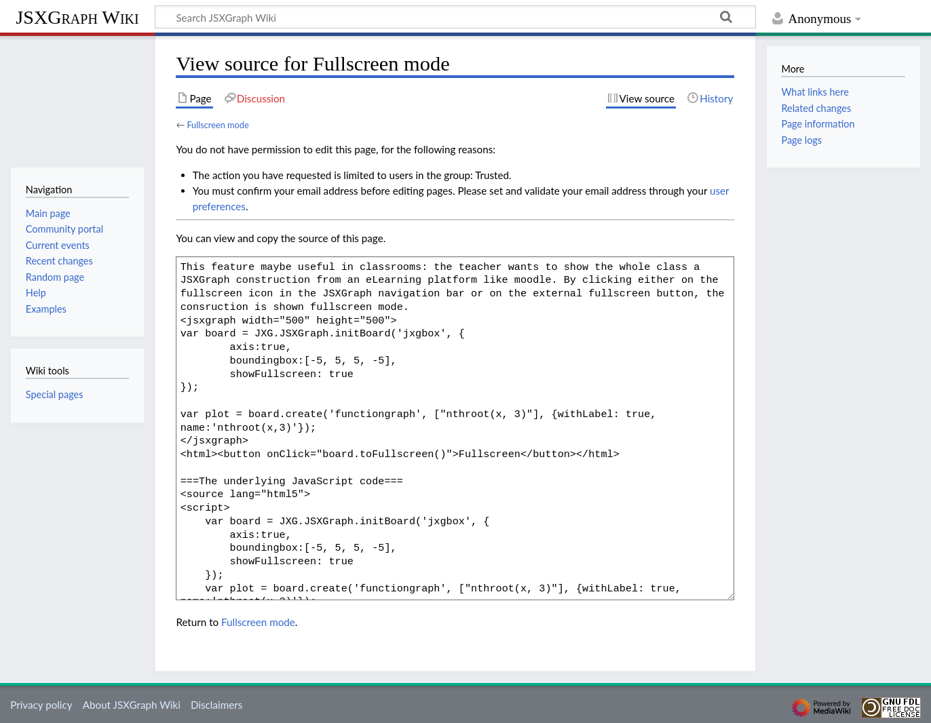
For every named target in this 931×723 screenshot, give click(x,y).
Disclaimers (216, 705)
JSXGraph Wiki (77, 17)
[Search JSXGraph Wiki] (455, 17)
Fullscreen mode (217, 124)
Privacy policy (41, 705)
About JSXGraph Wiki (131, 705)
